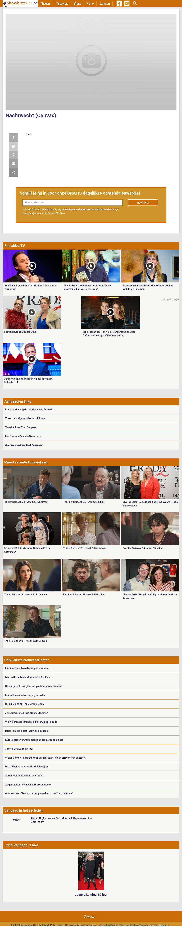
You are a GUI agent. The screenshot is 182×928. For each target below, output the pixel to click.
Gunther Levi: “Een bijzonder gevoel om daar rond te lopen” (39, 793)
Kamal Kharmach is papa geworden (25, 695)
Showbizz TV (14, 246)
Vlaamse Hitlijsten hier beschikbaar (25, 418)
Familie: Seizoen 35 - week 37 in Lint (142, 548)
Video (77, 3)
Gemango (163, 925)
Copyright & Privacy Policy (80, 925)
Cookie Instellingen (136, 925)
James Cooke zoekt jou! (19, 748)
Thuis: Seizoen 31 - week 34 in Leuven (84, 548)
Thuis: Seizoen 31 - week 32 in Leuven (25, 640)
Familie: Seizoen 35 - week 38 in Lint (83, 502)
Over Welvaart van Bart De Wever (23, 445)
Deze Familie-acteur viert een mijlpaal (27, 730)
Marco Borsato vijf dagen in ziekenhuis (27, 677)
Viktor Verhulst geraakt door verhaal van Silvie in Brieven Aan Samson (45, 757)
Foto (90, 3)
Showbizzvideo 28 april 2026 (20, 331)
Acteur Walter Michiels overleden (24, 775)
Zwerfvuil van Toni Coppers (21, 427)
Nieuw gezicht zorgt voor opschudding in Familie (33, 686)
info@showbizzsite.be (110, 925)
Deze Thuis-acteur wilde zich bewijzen (27, 766)
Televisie (62, 3)
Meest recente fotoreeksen (26, 462)
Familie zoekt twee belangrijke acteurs (27, 668)
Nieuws (46, 3)
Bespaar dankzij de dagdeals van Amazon (29, 409)
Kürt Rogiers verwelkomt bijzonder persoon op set (34, 739)
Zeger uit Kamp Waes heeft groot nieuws (28, 784)
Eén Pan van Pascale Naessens (23, 436)
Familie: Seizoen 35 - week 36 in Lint (83, 594)
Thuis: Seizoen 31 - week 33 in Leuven (25, 594)
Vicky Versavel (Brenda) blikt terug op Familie (31, 721)
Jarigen (104, 3)
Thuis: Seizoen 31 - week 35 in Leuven (25, 502)
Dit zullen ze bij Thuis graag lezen (24, 704)
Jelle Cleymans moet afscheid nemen (26, 713)
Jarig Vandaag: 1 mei (21, 845)
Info (61, 925)
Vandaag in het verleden (23, 810)
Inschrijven (142, 202)
